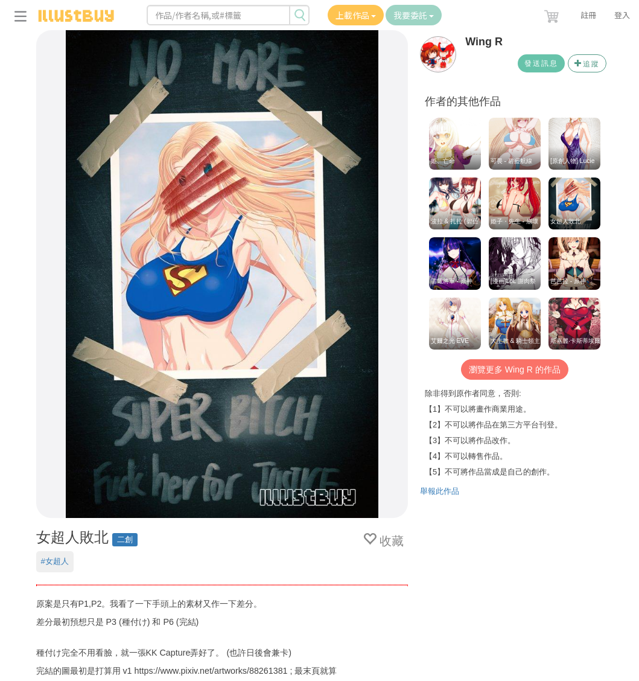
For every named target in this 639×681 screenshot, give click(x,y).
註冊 (588, 15)
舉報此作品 (439, 491)
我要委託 (413, 15)
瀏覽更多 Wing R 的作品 (515, 369)
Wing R (484, 42)
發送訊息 (541, 63)
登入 (622, 15)
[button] (552, 14)
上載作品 (355, 15)
